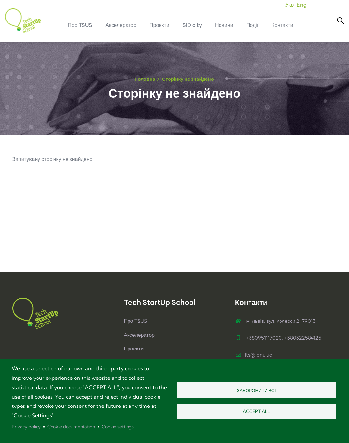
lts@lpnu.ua (254, 355)
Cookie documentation (71, 426)
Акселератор (139, 335)
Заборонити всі (256, 390)
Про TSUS (135, 321)
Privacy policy (26, 426)
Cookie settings (118, 426)
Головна (145, 79)
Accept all (256, 411)
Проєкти (134, 348)
